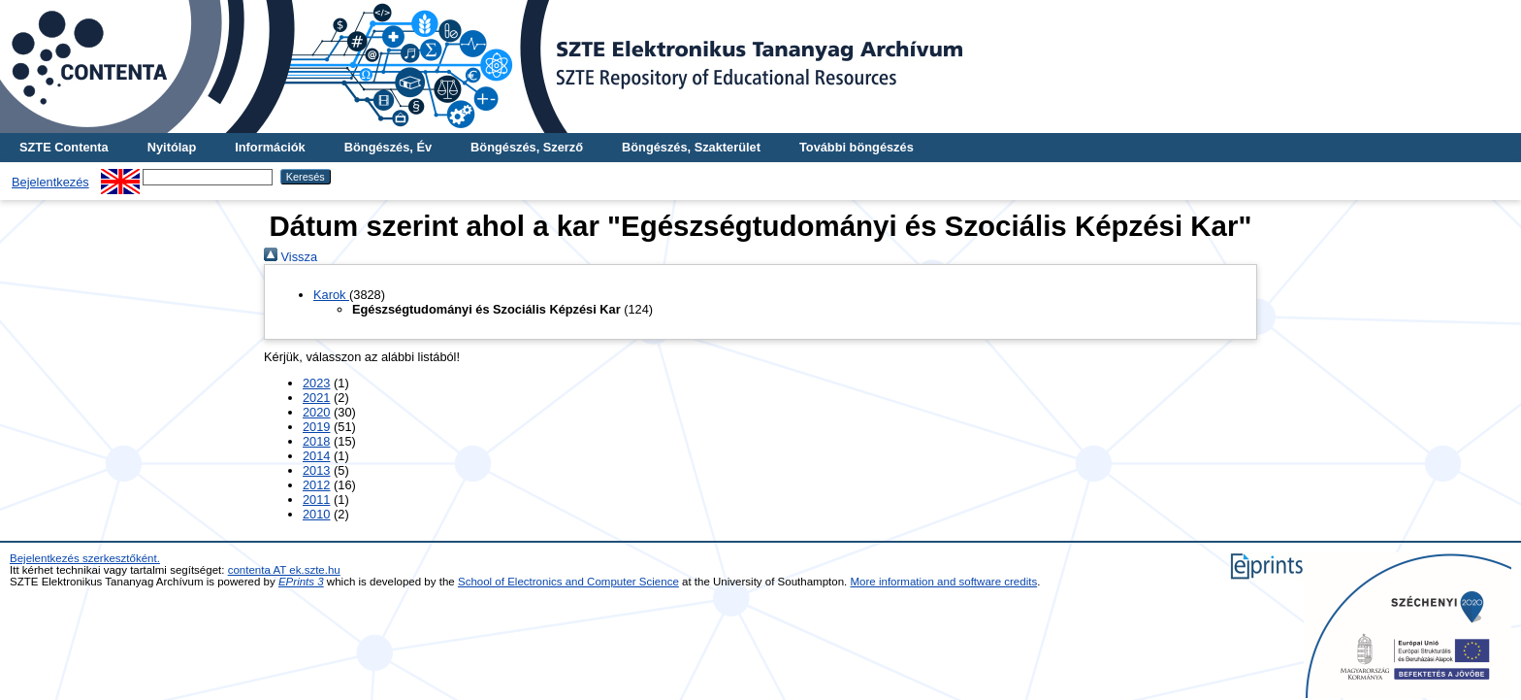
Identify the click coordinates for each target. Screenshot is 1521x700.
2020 (316, 412)
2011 (316, 499)
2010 (316, 514)
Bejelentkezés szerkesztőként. (85, 558)
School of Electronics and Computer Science (568, 581)
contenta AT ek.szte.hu (284, 570)
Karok (331, 294)
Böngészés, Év (388, 147)
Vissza (290, 257)
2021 (316, 397)
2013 (316, 470)
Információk (270, 147)
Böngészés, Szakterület (691, 147)
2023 (316, 383)
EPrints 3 (301, 581)
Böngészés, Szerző (526, 147)
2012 (316, 485)
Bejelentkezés (50, 182)
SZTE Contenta (64, 147)
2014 (316, 456)
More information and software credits (944, 581)
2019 (316, 426)
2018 (316, 441)
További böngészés (856, 147)
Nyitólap (171, 147)
